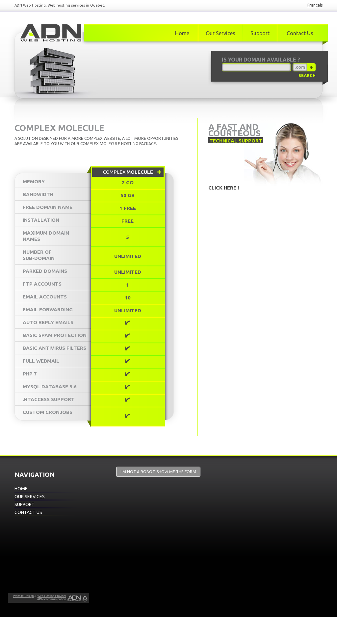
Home (182, 33)
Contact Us (300, 33)
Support (260, 33)
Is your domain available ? (261, 60)
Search (307, 75)
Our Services (220, 33)
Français (315, 5)
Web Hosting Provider (52, 596)
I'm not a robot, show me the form (158, 472)
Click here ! (223, 188)
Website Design (23, 596)
